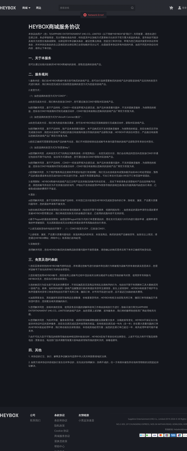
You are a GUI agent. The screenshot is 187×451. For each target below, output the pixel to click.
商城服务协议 (62, 436)
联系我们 (35, 420)
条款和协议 (60, 420)
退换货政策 (60, 441)
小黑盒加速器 (86, 420)
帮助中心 (59, 446)
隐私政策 (59, 425)
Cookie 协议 (61, 431)
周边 (38, 8)
